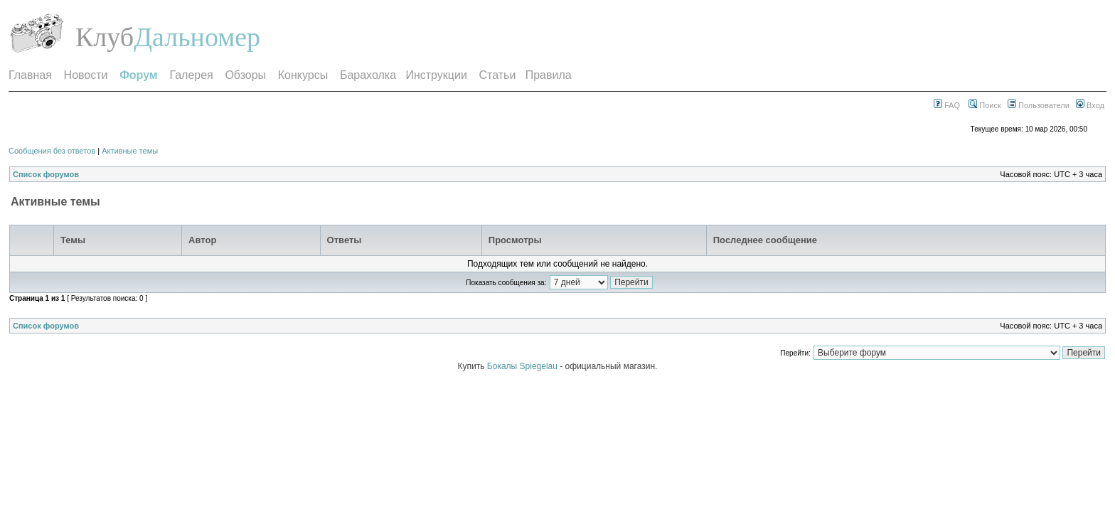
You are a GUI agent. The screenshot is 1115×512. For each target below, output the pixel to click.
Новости (86, 75)
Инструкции (435, 75)
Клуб (104, 37)
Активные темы (130, 150)
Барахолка (368, 75)
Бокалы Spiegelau (523, 366)
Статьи (497, 75)
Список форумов (46, 174)
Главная (30, 75)
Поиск (985, 105)
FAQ (947, 105)
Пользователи (1038, 105)
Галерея (191, 75)
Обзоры (245, 75)
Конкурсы (303, 75)
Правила (549, 75)
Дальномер (197, 37)
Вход (1090, 105)
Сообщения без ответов (52, 150)
